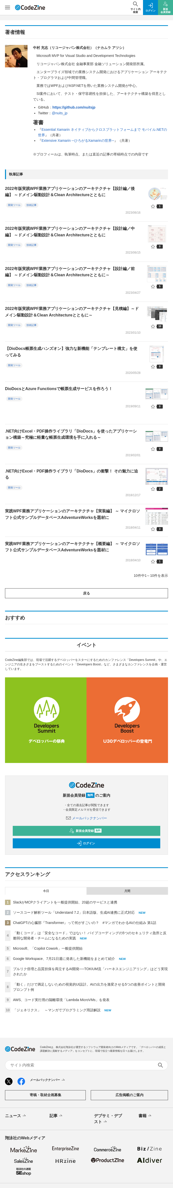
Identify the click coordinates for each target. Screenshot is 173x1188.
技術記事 (31, 205)
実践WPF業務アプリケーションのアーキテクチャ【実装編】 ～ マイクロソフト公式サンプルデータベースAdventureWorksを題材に (72, 514)
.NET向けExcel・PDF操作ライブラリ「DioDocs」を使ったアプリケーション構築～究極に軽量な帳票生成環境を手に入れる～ (71, 434)
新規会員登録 (85, 830)
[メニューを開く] (7, 7)
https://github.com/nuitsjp (74, 107)
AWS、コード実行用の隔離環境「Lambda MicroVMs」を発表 (61, 1000)
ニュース (16, 1115)
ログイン (85, 843)
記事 (56, 1115)
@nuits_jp (59, 113)
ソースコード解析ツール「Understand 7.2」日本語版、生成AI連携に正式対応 (74, 912)
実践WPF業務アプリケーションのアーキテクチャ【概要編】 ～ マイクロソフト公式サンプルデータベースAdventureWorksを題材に (72, 547)
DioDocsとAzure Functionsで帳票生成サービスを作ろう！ (58, 389)
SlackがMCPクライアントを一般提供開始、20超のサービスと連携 (65, 902)
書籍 (145, 1115)
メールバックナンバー (86, 818)
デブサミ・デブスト (108, 1119)
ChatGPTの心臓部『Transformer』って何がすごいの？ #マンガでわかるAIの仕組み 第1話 (84, 923)
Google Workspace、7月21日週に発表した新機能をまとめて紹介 (64, 959)
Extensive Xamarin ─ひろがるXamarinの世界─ (78, 141)
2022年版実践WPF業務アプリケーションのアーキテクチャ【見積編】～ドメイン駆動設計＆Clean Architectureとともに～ (72, 311)
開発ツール (14, 205)
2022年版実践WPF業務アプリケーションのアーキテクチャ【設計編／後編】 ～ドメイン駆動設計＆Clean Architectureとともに (70, 191)
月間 (127, 891)
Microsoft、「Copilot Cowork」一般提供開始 (47, 948)
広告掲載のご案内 (130, 1095)
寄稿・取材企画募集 (45, 1095)
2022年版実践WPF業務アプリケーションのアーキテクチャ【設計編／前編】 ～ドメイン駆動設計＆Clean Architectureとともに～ (70, 272)
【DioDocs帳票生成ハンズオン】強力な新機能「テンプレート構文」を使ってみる (71, 351)
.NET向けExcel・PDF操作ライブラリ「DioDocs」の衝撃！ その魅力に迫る (71, 474)
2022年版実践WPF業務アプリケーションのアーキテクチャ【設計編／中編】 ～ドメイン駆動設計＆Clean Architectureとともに (70, 231)
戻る (86, 593)
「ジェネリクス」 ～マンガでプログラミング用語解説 (56, 1010)
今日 (46, 891)
